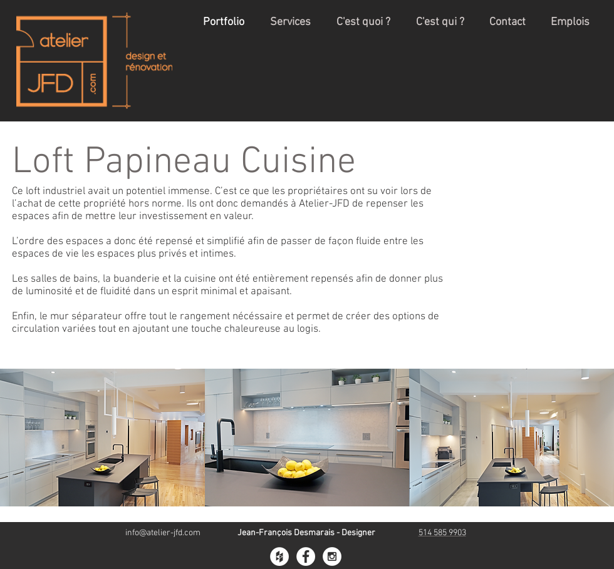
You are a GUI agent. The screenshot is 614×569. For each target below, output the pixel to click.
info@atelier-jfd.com (162, 533)
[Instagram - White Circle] (332, 556)
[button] (102, 437)
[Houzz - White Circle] (279, 556)
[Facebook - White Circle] (305, 556)
